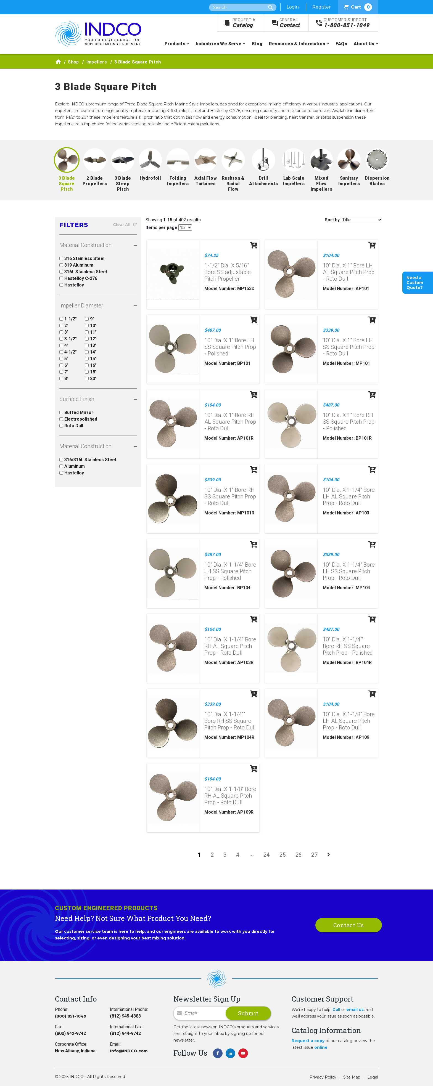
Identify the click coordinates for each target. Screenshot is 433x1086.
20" (91, 378)
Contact (289, 23)
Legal (372, 1077)
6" (63, 365)
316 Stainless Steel (81, 258)
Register (321, 7)
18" (91, 372)
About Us (364, 43)
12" (91, 338)
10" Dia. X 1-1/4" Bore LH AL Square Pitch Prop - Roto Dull (349, 496)
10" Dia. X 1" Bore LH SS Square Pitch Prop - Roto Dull (348, 347)
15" (91, 358)
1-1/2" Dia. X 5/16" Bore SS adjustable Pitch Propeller (227, 272)
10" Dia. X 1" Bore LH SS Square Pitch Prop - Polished (230, 347)
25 (282, 854)
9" (89, 319)
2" (63, 325)
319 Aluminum (76, 265)
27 (314, 854)
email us (355, 1009)
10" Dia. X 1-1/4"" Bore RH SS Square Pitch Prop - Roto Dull (230, 721)
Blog (257, 43)
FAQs (341, 43)
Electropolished (78, 419)
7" (63, 372)
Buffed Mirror (76, 412)
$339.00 (331, 330)
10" (91, 325)
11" (91, 332)
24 (266, 854)
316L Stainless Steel (83, 271)
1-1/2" (68, 319)
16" (91, 365)
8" (63, 378)
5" (63, 358)
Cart (358, 7)
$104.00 (331, 255)
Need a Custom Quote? (414, 282)
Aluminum (72, 466)
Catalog (244, 23)
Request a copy (308, 1040)
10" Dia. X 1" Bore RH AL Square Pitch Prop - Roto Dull (230, 422)
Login (293, 7)
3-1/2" (68, 338)
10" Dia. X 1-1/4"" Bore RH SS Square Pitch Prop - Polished (348, 646)
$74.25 (211, 255)
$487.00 (212, 330)
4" (63, 345)
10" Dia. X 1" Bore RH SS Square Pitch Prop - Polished (348, 422)
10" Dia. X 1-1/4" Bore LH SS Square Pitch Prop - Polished (230, 571)
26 (298, 854)
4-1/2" (68, 352)
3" (63, 332)
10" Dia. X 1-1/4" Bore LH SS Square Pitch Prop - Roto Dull (349, 571)
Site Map (351, 1077)
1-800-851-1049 (346, 23)
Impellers (96, 62)
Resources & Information (297, 43)
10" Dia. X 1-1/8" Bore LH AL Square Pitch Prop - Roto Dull (349, 721)
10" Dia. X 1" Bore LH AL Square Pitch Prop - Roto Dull (348, 272)
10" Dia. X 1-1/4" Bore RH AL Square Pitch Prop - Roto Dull (230, 646)
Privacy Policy (323, 1077)
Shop (73, 62)
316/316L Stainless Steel (87, 459)
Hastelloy (71, 285)
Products (175, 43)
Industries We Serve (219, 43)
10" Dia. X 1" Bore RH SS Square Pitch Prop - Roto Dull (230, 496)
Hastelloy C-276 (78, 278)
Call (336, 1009)
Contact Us (348, 925)
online (321, 1047)
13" (91, 345)
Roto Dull (71, 425)
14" (91, 352)
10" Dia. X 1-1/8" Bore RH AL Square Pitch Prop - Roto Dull (230, 796)
